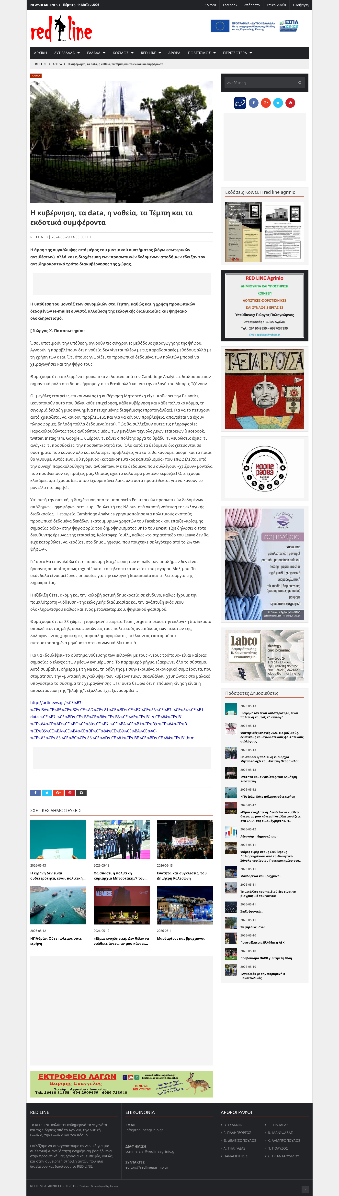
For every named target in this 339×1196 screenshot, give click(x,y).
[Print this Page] (81, 793)
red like (148, 52)
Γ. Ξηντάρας (278, 1124)
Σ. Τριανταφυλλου (283, 1156)
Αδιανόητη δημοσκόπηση (259, 836)
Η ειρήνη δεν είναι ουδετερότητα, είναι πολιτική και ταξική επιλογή (269, 715)
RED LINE (41, 64)
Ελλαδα (94, 52)
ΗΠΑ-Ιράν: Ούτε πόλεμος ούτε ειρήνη (267, 796)
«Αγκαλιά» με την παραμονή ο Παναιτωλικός (262, 976)
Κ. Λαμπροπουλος (284, 1140)
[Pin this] (70, 793)
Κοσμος (121, 52)
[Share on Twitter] (47, 793)
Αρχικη (40, 52)
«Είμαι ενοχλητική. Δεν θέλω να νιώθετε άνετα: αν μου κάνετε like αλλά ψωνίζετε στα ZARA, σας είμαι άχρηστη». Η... (270, 816)
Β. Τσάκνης (233, 1124)
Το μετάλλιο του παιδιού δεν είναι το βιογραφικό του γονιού (268, 894)
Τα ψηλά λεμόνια (252, 927)
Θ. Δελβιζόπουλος (240, 1140)
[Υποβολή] (299, 82)
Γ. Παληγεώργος (237, 1132)
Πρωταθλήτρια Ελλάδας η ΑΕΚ (262, 942)
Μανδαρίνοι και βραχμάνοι (181, 938)
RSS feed (209, 5)
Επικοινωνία (276, 5)
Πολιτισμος (199, 52)
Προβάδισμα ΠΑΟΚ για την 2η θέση (266, 958)
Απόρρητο (252, 5)
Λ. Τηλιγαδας (234, 1148)
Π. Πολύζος (278, 1148)
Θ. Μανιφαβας (280, 1132)
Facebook (230, 5)
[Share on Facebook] (35, 793)
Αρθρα (174, 52)
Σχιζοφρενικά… (251, 911)
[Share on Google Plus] (58, 793)
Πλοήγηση (301, 5)
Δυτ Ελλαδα (64, 52)
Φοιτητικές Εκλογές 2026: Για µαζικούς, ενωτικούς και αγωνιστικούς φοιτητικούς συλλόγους (272, 737)
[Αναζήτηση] (265, 82)
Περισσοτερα (235, 52)
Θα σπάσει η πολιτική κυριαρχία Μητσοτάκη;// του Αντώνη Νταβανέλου (269, 759)
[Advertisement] (122, 284)
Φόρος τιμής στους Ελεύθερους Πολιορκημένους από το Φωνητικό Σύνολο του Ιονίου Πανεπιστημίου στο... (270, 856)
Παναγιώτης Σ (236, 1156)
